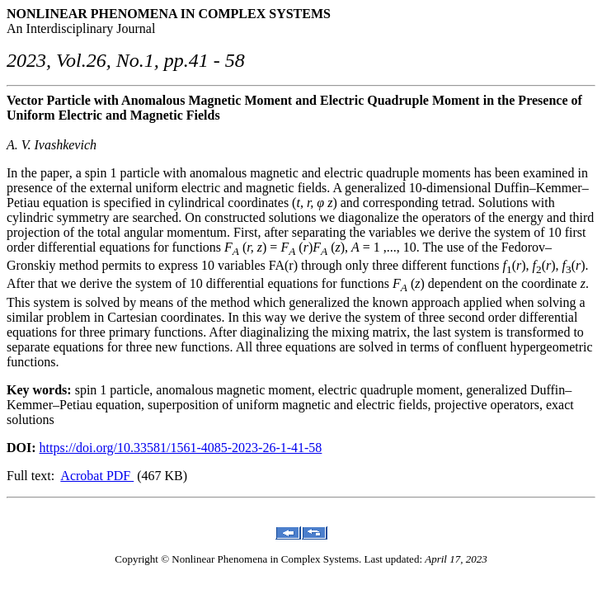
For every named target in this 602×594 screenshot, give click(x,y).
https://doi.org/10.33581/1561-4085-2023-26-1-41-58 (181, 448)
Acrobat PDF (97, 476)
